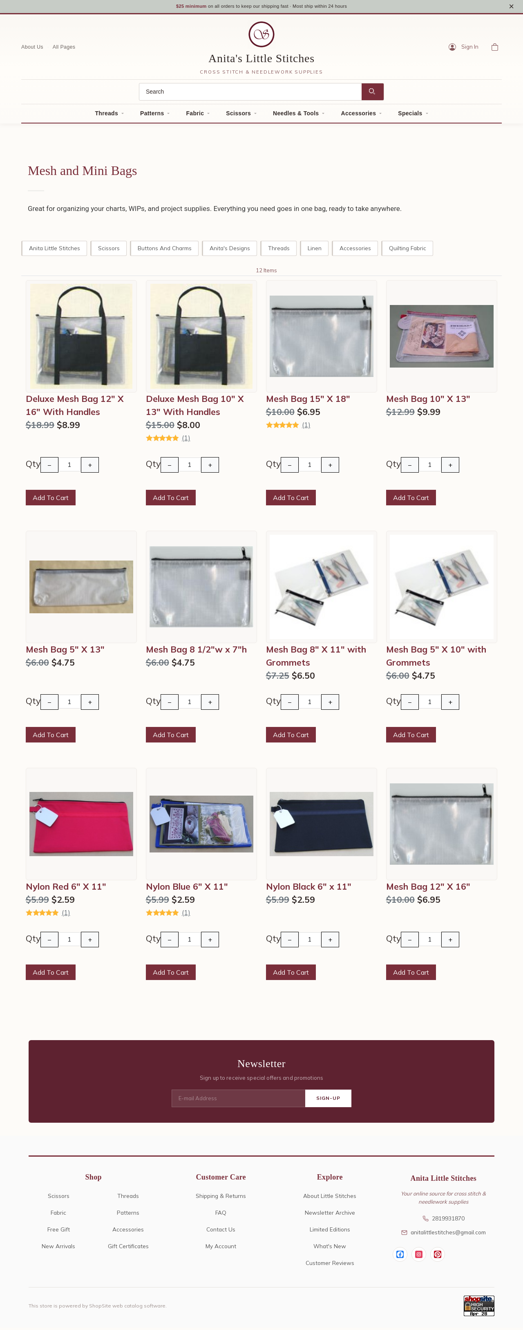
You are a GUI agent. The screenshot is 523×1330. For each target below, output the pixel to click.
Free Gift (58, 1231)
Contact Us (220, 1231)
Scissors (238, 116)
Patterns (152, 116)
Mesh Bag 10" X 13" (428, 401)
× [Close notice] (511, 7)
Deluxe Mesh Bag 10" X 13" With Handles (195, 408)
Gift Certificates (128, 1248)
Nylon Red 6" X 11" (66, 889)
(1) (186, 440)
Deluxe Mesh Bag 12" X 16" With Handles (75, 408)
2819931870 (443, 1221)
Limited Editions (330, 1231)
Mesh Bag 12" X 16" (428, 889)
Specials (410, 116)
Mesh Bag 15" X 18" (308, 401)
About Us (32, 49)
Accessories (358, 116)
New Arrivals (58, 1248)
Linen (315, 250)
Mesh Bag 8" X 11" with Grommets (316, 658)
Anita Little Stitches (54, 250)
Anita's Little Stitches (261, 61)
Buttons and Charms (165, 250)
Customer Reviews (330, 1265)
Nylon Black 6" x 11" (308, 889)
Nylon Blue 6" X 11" (187, 889)
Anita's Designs (230, 250)
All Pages (64, 49)
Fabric (195, 116)
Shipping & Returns (221, 1198)
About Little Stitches (329, 1198)
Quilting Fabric (407, 250)
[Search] (250, 94)
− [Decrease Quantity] (49, 468)
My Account (221, 1248)
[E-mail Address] (238, 1101)
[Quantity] (69, 467)
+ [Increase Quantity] (90, 468)
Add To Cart (51, 500)
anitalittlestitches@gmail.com (443, 1234)
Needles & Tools (296, 116)
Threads (106, 116)
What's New (329, 1248)
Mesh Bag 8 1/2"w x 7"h (196, 651)
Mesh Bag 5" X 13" (65, 651)
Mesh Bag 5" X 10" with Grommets (436, 658)
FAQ (220, 1214)
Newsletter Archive (330, 1214)
